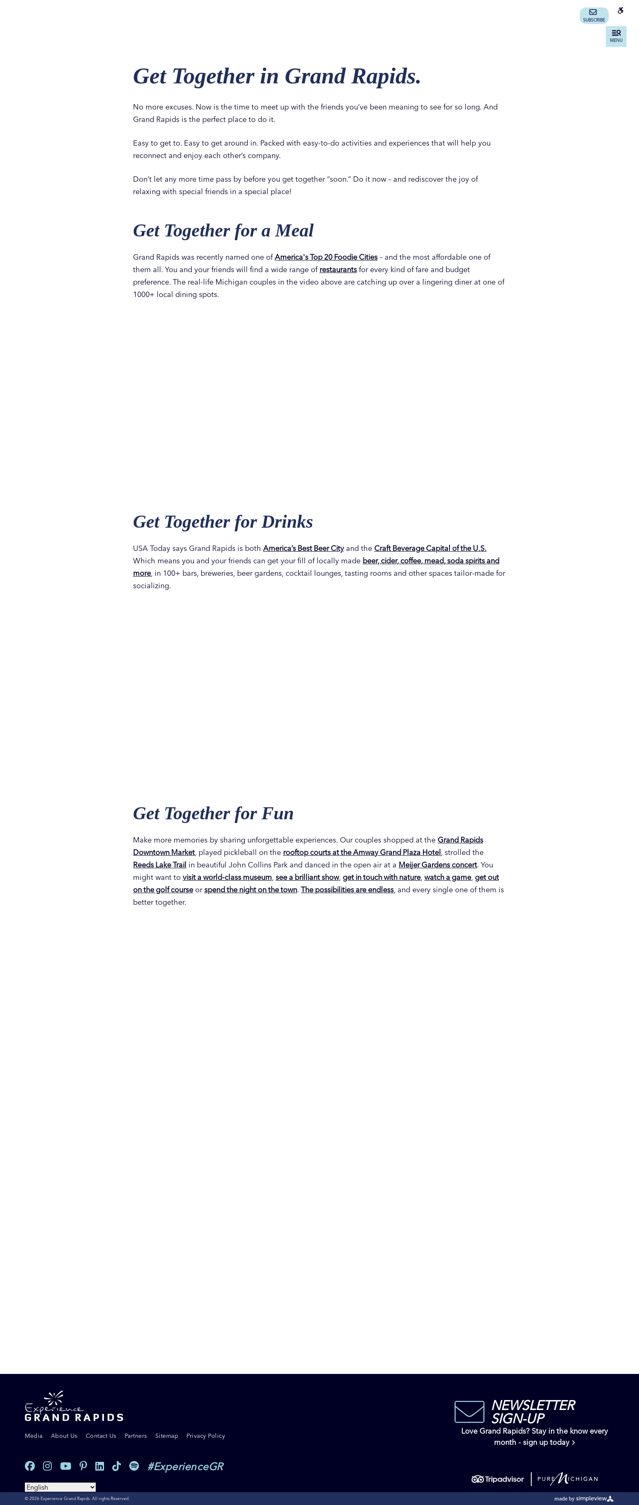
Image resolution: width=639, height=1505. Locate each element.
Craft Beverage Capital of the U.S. (433, 548)
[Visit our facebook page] (30, 1466)
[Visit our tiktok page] (116, 1466)
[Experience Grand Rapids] (74, 1406)
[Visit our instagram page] (47, 1466)
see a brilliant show (311, 877)
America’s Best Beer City (304, 548)
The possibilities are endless (368, 889)
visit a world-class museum (228, 877)
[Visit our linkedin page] (99, 1466)
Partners (136, 1435)
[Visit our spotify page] (134, 1466)
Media (34, 1435)
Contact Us (101, 1435)
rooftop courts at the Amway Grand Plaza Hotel (364, 852)
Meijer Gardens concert (439, 864)
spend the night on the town (267, 889)
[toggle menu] (616, 36)
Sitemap (167, 1435)
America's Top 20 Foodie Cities (328, 257)
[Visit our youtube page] (65, 1466)
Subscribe (594, 16)
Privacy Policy (205, 1435)
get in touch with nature (387, 877)
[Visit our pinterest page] (83, 1466)
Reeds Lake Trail (160, 864)
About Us (64, 1435)
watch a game (456, 877)
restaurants (338, 269)
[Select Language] (60, 1487)
